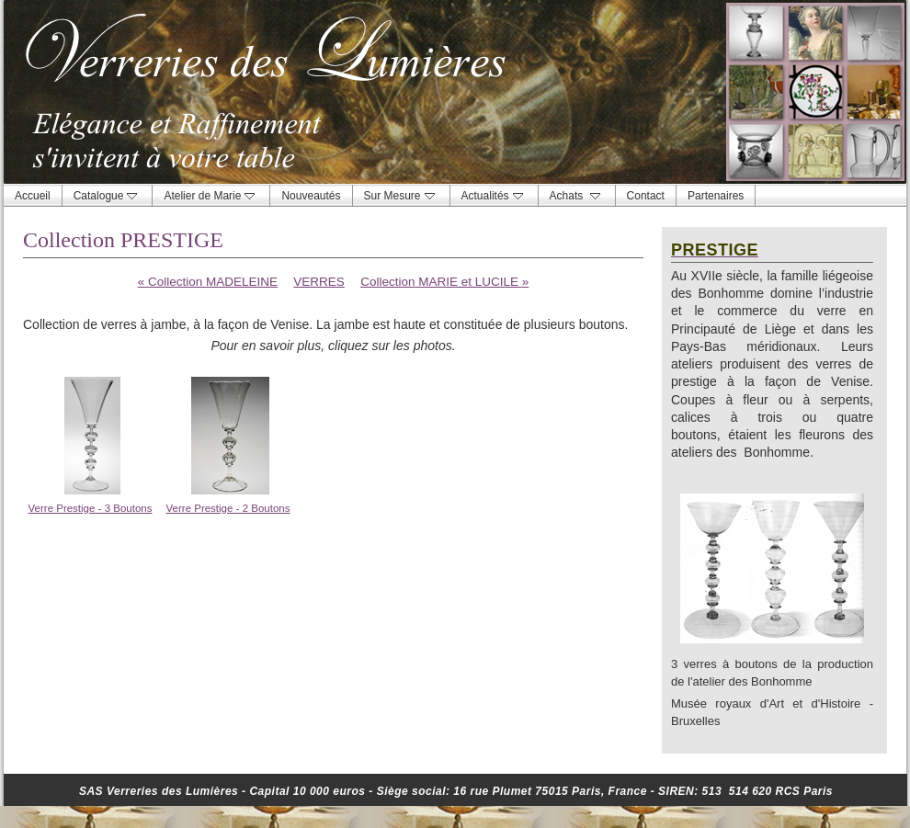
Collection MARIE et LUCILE (444, 282)
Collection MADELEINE (208, 282)
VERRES (319, 282)
